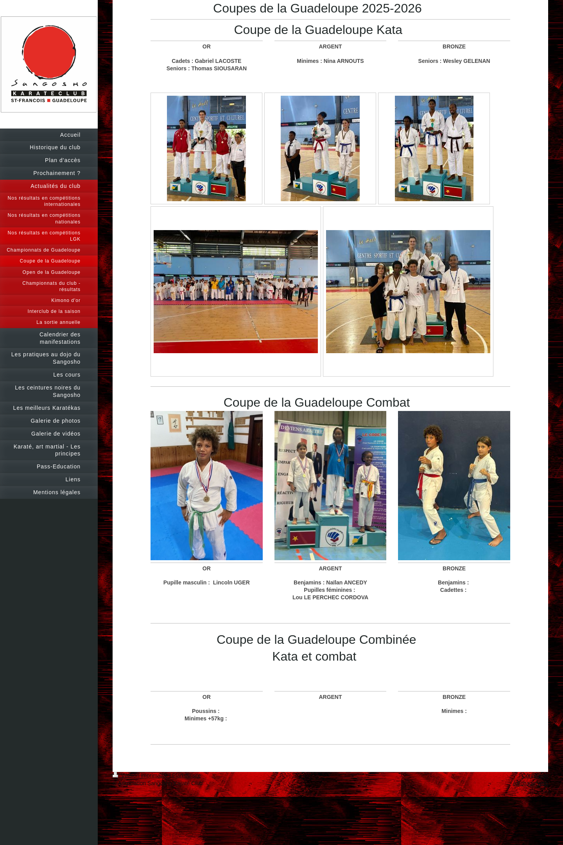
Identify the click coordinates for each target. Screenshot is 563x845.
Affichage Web (530, 783)
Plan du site (186, 775)
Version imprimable (141, 775)
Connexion (535, 775)
